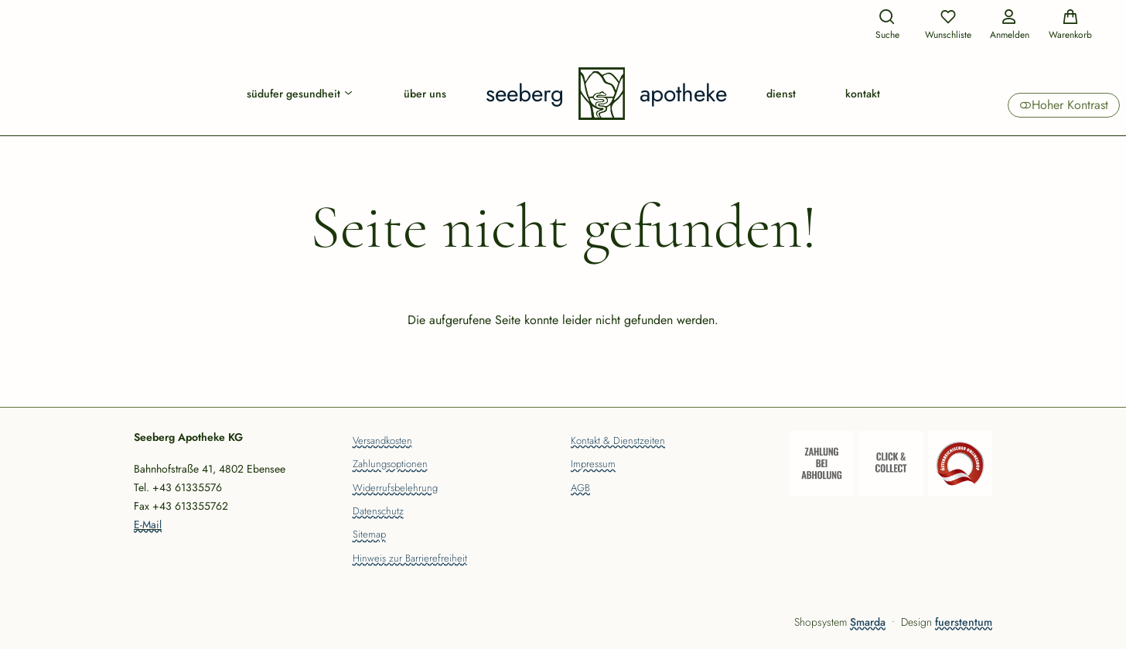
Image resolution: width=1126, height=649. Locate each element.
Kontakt (862, 93)
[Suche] (887, 26)
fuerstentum (963, 622)
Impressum (593, 465)
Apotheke (683, 94)
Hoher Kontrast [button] (1063, 105)
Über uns (425, 93)
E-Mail (148, 524)
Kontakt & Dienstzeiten (618, 442)
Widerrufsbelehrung (395, 489)
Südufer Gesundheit (300, 93)
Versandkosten (382, 442)
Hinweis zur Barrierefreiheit (410, 559)
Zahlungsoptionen (390, 465)
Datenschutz (378, 512)
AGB (580, 489)
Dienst (781, 93)
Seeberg (525, 94)
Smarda (867, 622)
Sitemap (369, 535)
